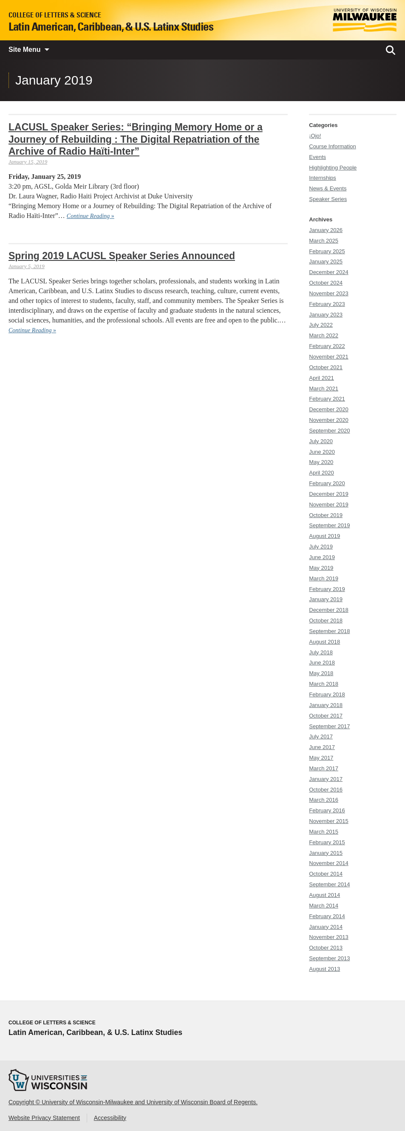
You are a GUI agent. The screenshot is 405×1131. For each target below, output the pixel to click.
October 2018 (326, 620)
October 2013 (326, 947)
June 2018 (322, 662)
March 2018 (323, 684)
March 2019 (323, 578)
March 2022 (323, 335)
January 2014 (326, 927)
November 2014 (328, 863)
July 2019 (321, 546)
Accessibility (110, 1117)
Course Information (332, 146)
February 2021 (327, 399)
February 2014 (327, 916)
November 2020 (328, 420)
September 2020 (329, 430)
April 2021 (321, 378)
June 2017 (322, 747)
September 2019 (329, 525)
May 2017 (321, 758)
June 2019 (322, 557)
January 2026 (326, 230)
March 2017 (323, 768)
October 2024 (326, 283)
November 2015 (328, 821)
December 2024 (328, 272)
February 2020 (327, 483)
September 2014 (329, 884)
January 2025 (326, 261)
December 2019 (328, 494)
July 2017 (321, 736)
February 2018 (327, 694)
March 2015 (323, 831)
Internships (322, 178)
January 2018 (326, 705)
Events (317, 157)
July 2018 (321, 652)
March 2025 (323, 241)
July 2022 (321, 325)
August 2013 (324, 969)
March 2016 (323, 800)
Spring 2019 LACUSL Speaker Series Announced (121, 255)
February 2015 (327, 842)
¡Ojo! (315, 136)
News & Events (327, 188)
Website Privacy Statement (44, 1117)
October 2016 (326, 789)
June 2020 (322, 452)
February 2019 (327, 589)
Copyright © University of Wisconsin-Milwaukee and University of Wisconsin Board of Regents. (133, 1102)
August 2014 (324, 895)
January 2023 (326, 314)
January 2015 (326, 853)
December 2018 (328, 610)
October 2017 (326, 716)
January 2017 (326, 779)
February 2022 (327, 346)
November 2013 (328, 937)
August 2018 (324, 642)
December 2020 (328, 409)
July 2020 (321, 441)
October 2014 (326, 874)
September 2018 (329, 631)
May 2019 (321, 568)
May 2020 (321, 462)
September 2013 (329, 958)
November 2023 (328, 293)
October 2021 (326, 367)
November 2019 (328, 504)
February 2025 (327, 251)
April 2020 (321, 472)
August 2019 (324, 536)
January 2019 (326, 599)
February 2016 (327, 810)
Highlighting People (333, 167)
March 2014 (323, 905)
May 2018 (321, 673)
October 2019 (326, 515)
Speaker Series (328, 199)
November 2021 (328, 356)
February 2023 (327, 304)
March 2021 (323, 388)
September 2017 (329, 726)
